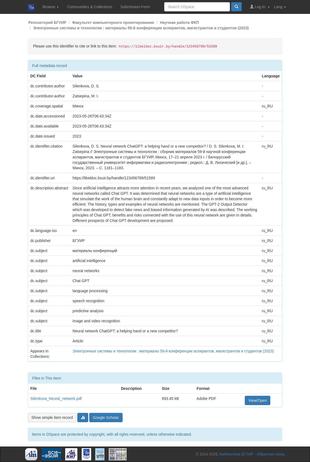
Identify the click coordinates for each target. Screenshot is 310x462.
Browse (50, 7)
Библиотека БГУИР (236, 454)
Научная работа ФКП (179, 22)
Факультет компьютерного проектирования (113, 22)
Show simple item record (52, 417)
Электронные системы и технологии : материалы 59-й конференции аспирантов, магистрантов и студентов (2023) (141, 28)
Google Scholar (106, 417)
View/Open (257, 400)
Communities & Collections (89, 7)
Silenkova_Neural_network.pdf (56, 398)
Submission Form (135, 7)
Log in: (259, 6)
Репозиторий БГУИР (47, 22)
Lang (280, 7)
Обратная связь (271, 454)
